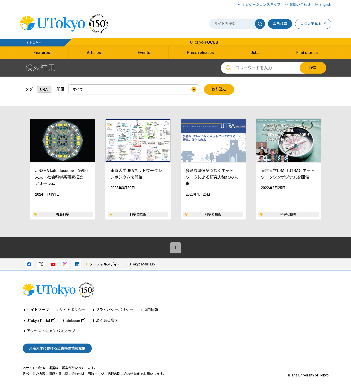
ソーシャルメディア (105, 264)
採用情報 (150, 310)
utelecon (75, 320)
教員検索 (280, 24)
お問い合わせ (300, 4)
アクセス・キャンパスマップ (51, 331)
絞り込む (219, 89)
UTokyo (204, 42)
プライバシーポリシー (114, 310)
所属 (60, 89)
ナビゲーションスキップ (261, 4)
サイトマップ (38, 310)
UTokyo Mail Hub (142, 264)
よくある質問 (107, 320)
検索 (313, 68)
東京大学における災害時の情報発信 (57, 348)
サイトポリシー (72, 310)
